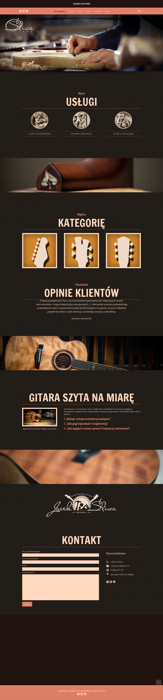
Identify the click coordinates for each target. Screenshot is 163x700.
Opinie (88, 11)
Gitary (80, 11)
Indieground (72, 691)
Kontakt (98, 11)
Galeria (107, 11)
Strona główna (59, 11)
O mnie (71, 11)
